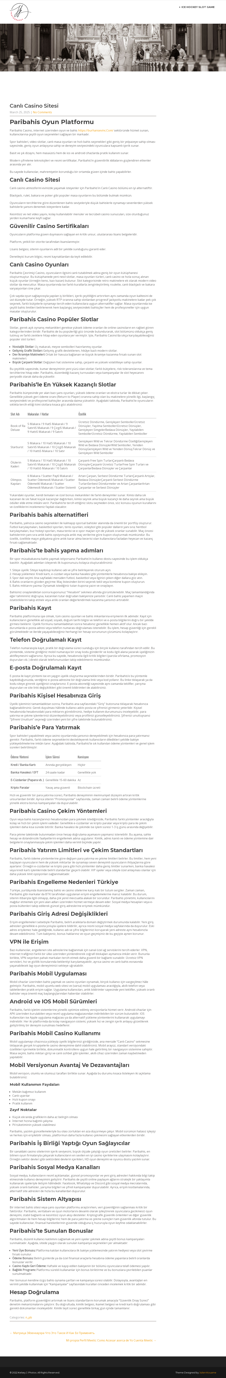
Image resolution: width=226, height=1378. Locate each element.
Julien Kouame (207, 1372)
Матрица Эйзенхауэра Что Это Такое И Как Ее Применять (52, 1333)
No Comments (42, 112)
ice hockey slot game (198, 7)
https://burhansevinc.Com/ (95, 130)
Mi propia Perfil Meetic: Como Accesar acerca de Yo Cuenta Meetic (111, 1340)
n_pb (28, 1317)
